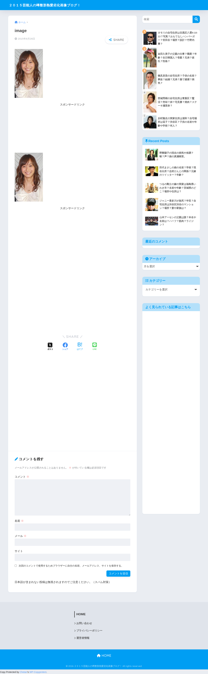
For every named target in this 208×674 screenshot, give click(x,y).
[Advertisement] (72, 129)
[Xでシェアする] (50, 346)
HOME (104, 655)
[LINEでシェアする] (94, 346)
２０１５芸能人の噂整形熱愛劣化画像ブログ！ (50, 5)
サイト (19, 550)
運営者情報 (82, 637)
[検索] (196, 19)
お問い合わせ (84, 622)
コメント (22, 476)
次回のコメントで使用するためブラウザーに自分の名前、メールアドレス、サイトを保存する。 (71, 565)
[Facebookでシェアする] (65, 346)
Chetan (23, 671)
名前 (19, 520)
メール (20, 535)
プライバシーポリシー (89, 630)
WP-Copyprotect (37, 671)
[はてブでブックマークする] (80, 346)
